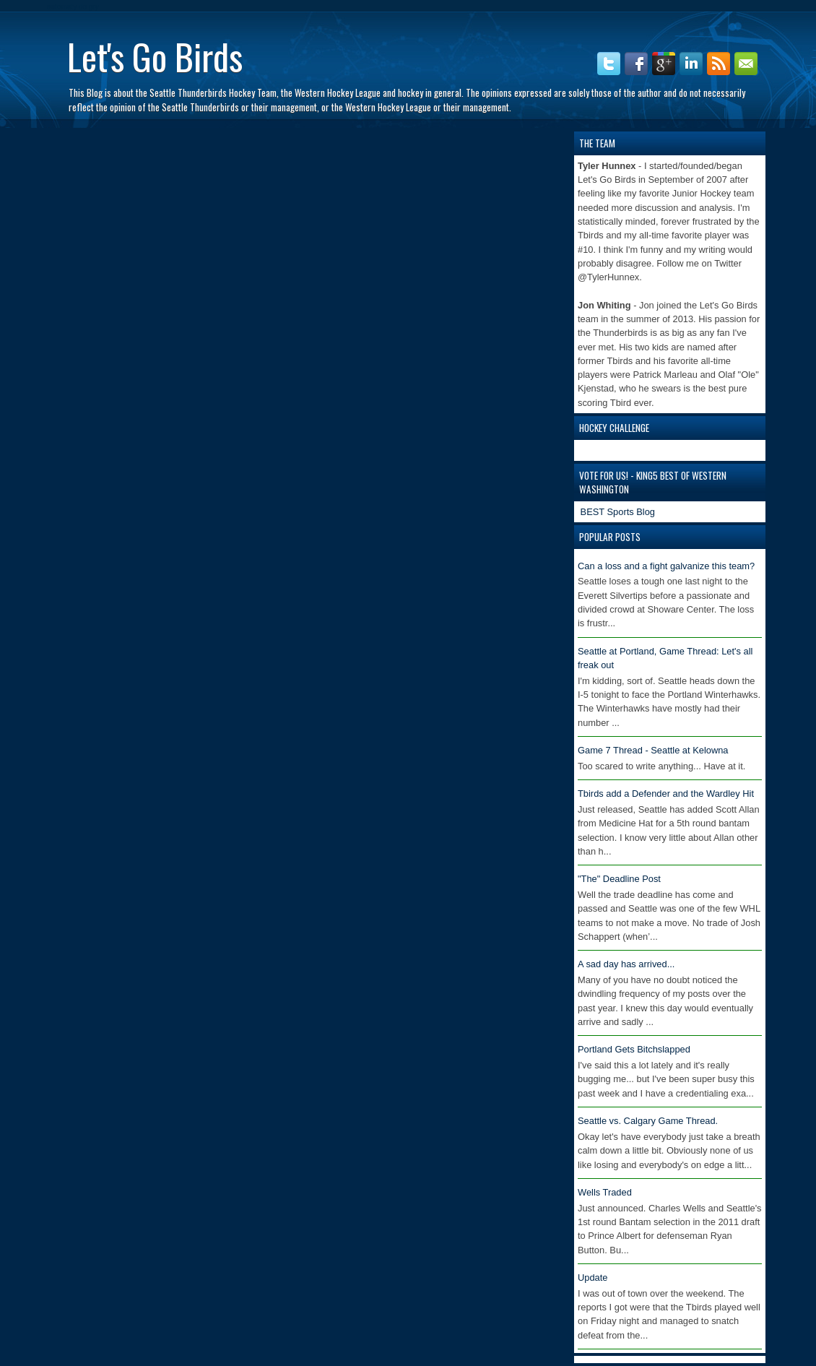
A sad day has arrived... (626, 964)
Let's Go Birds (155, 55)
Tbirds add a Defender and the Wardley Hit (666, 793)
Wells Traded (605, 1192)
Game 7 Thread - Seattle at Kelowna (653, 750)
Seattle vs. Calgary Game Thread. (648, 1120)
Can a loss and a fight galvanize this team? (666, 566)
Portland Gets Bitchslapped (634, 1049)
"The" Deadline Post (619, 878)
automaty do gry (73, 7)
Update (592, 1277)
